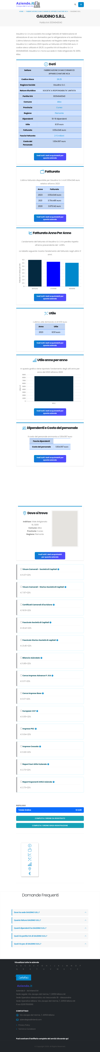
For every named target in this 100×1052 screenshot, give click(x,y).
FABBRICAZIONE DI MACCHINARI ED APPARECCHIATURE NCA (47, 11)
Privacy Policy (24, 1025)
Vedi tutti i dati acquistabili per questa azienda (49, 156)
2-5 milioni (59, 135)
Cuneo (59, 107)
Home (21, 11)
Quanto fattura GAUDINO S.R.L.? (28, 920)
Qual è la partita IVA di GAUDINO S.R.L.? (31, 936)
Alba (59, 102)
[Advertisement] (50, 486)
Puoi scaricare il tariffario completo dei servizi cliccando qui (44, 1038)
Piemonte (59, 113)
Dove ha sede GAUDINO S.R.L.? (27, 912)
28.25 (59, 79)
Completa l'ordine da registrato (50, 818)
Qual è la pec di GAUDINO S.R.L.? (28, 944)
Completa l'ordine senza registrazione (50, 825)
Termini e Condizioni (27, 1028)
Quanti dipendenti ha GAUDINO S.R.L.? (31, 928)
